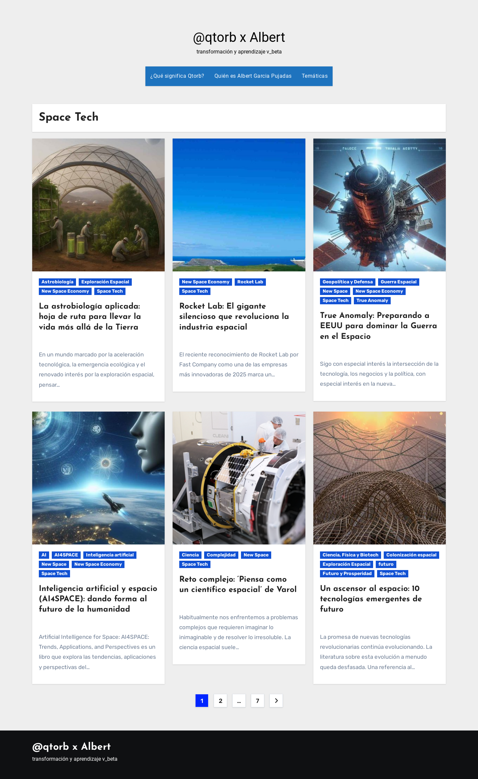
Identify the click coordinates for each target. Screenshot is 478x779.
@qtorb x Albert (239, 37)
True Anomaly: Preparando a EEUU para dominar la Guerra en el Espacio (378, 326)
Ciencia (190, 555)
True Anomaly (372, 300)
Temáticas (315, 76)
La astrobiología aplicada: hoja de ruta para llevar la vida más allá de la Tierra (90, 317)
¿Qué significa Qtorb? (177, 76)
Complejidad (221, 555)
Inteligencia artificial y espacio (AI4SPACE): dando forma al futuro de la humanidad (98, 599)
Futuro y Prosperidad (347, 573)
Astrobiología (57, 282)
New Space (335, 291)
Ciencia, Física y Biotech (350, 555)
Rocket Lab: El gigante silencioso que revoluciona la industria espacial (234, 317)
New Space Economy (65, 291)
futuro (386, 564)
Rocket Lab (250, 282)
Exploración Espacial (105, 282)
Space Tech (110, 291)
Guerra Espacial (399, 282)
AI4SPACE (66, 555)
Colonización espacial (411, 555)
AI (43, 555)
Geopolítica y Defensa (348, 282)
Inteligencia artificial (110, 555)
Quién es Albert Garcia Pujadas (253, 76)
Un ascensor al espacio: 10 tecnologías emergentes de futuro (371, 599)
